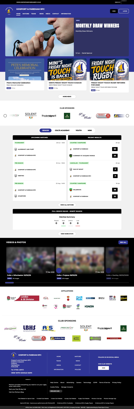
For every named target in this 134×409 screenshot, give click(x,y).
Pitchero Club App (97, 398)
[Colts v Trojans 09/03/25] (80, 275)
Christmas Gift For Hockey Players (104, 403)
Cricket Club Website (56, 398)
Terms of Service (104, 382)
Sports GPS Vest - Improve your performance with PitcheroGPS (37, 403)
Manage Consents (67, 387)
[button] (18, 14)
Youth (79, 130)
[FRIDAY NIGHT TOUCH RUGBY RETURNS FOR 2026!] (109, 69)
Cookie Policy (54, 387)
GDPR (95, 382)
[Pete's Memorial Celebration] (24, 69)
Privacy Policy (116, 382)
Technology (87, 382)
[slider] (9, 282)
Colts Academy (62, 130)
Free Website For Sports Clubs (26, 398)
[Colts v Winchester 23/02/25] (30, 275)
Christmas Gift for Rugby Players (84, 403)
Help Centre (54, 382)
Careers (78, 382)
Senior (45, 130)
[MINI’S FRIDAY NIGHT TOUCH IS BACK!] (67, 69)
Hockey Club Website (70, 398)
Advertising (70, 382)
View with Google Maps (21, 373)
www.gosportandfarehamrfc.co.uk (28, 2)
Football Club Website (43, 398)
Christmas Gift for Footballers (65, 403)
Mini (90, 130)
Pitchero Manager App (110, 398)
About (62, 382)
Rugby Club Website (83, 398)
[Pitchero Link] (125, 3)
